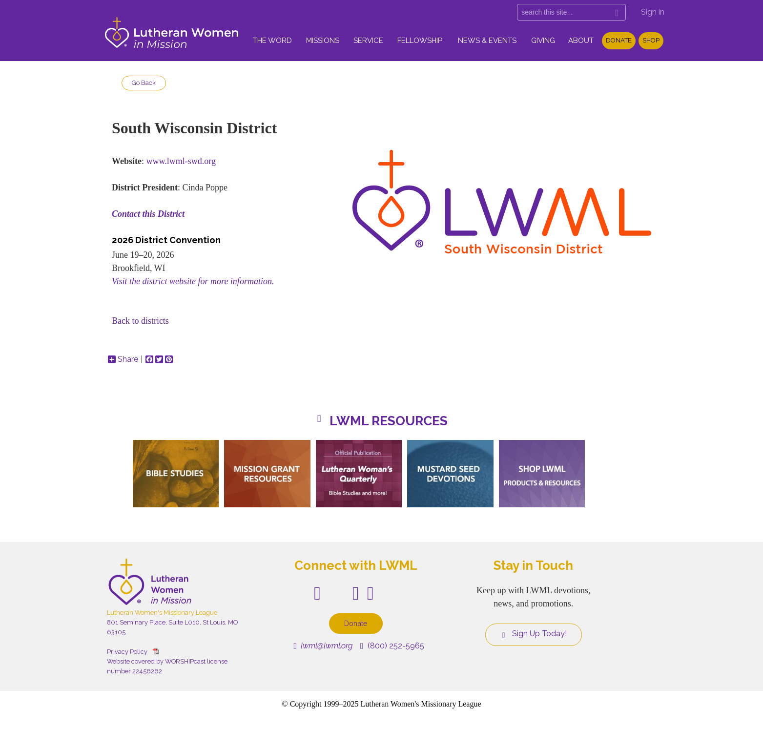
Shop (651, 40)
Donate (619, 40)
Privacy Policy (127, 651)
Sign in (652, 12)
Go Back (144, 82)
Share (123, 359)
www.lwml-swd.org (181, 161)
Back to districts (140, 321)
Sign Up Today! (533, 634)
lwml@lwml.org (322, 645)
